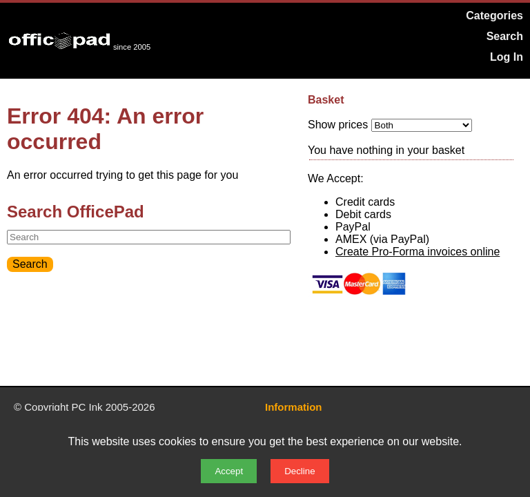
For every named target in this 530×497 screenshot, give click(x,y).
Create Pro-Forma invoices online (417, 251)
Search (505, 36)
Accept (229, 471)
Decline (299, 471)
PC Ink (87, 407)
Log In (506, 57)
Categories (494, 15)
